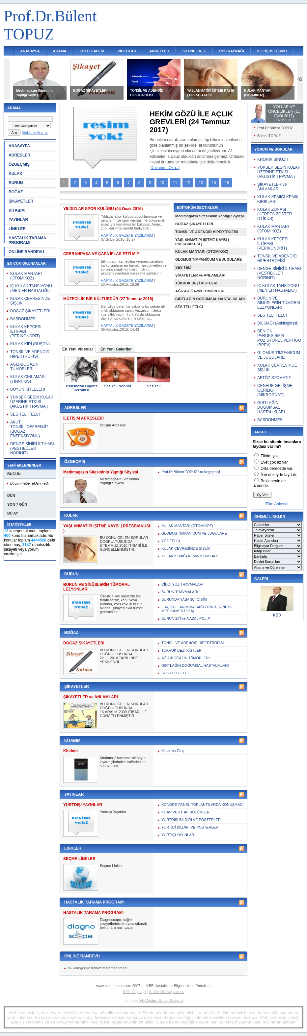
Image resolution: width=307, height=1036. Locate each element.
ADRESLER (19, 155)
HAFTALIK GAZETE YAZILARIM (127, 235)
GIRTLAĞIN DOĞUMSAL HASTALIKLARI (210, 299)
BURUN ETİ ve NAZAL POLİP (185, 618)
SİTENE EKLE (194, 51)
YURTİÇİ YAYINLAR (177, 835)
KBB (277, 615)
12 (188, 183)
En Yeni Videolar (77, 349)
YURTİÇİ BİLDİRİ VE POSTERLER (189, 827)
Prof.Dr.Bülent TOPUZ (275, 128)
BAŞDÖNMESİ (23, 319)
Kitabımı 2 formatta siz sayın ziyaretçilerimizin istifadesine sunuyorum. (123, 762)
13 (201, 183)
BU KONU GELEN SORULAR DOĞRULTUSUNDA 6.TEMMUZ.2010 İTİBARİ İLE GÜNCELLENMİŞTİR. (124, 543)
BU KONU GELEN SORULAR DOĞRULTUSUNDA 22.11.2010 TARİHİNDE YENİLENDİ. (124, 656)
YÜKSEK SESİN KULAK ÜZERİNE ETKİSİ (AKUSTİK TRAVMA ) (31, 402)
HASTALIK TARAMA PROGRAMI (27, 240)
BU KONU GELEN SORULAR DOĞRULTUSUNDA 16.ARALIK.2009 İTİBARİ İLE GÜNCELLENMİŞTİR (124, 710)
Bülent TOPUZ (269, 136)
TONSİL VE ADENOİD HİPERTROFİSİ (29, 354)
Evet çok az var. (275, 462)
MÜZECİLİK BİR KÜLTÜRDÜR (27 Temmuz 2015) (108, 299)
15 (227, 183)
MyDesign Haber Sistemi (161, 1000)
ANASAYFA (30, 51)
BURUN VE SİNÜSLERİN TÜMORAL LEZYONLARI (279, 303)
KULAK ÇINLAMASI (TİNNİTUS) (27, 379)
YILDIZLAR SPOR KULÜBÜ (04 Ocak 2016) (103, 208)
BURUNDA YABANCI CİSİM (184, 599)
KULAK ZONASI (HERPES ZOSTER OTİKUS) (274, 214)
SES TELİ (183, 267)
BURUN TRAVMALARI (179, 592)
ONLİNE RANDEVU (26, 252)
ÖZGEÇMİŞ (19, 164)
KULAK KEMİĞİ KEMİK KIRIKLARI (189, 556)
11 (175, 183)
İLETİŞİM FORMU (272, 51)
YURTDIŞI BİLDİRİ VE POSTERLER (191, 820)
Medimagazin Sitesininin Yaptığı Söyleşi (209, 216)
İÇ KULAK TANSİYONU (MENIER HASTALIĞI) (31, 288)
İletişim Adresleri (113, 425)
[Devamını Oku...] (165, 167)
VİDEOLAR (127, 51)
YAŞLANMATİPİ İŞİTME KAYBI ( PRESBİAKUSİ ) (202, 242)
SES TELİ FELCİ (25, 414)
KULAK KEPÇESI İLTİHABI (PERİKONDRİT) (26, 331)
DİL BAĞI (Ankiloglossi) (277, 323)
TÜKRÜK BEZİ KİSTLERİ (196, 283)
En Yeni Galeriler (116, 349)
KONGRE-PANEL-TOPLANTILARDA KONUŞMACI (202, 805)
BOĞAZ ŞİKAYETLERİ (90, 90)
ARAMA (60, 51)
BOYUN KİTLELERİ (27, 389)
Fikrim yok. (270, 456)
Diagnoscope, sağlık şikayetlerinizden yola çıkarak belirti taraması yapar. (123, 923)
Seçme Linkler (111, 866)
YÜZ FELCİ (170, 541)
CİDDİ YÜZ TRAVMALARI (182, 584)
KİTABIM (17, 210)
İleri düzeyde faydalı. (279, 474)
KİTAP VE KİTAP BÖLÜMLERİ (185, 812)
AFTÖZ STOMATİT (274, 377)
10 (162, 183)
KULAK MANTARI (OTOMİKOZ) (26, 275)
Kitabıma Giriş (172, 751)
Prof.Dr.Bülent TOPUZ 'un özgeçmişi (190, 472)
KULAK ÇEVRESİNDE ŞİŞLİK (185, 548)
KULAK (15, 173)
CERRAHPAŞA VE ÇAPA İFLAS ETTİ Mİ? (101, 254)
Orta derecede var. (277, 468)
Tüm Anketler (277, 504)
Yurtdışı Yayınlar (113, 812)
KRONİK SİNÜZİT (273, 159)
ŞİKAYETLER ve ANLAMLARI (200, 275)
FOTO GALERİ (92, 51)
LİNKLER (17, 229)
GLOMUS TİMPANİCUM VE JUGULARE (208, 259)
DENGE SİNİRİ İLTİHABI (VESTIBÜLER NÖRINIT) (32, 448)
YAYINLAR (18, 219)
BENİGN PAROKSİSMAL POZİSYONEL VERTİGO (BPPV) (279, 338)
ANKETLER (159, 51)
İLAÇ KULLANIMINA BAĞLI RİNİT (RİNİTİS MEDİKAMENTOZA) (196, 609)
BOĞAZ (16, 192)
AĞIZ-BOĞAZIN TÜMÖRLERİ (24, 366)
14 (214, 183)
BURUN (16, 183)
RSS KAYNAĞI (231, 51)
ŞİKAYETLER (21, 201)
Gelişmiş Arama (34, 132)
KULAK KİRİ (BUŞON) (30, 344)
